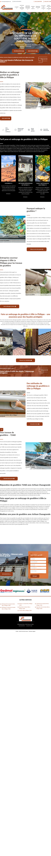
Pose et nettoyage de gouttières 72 (49, 7)
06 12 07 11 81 (47, 1)
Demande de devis (34, 424)
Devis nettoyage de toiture (10, 306)
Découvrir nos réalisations (26, 360)
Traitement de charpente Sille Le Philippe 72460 (42, 604)
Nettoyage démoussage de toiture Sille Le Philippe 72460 (8, 604)
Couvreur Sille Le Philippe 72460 (25, 610)
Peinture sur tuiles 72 (33, 7)
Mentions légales (32, 631)
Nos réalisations (19, 51)
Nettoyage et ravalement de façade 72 (22, 7)
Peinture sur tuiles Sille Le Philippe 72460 (25, 604)
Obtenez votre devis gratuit (36, 249)
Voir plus (8, 193)
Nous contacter (32, 51)
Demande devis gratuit (9, 478)
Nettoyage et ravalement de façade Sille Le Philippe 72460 (8, 608)
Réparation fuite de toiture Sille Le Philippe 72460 (43, 607)
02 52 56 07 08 (38, 1)
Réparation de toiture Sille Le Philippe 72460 (24, 607)
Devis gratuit (6, 118)
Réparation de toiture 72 (38, 7)
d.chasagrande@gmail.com (5, 1)
